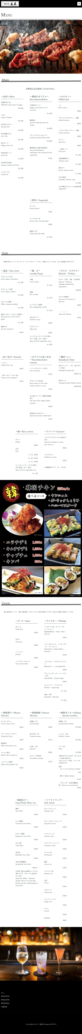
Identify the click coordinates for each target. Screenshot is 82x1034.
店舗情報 (4, 1006)
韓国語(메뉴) (5, 1003)
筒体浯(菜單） (6, 996)
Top (2, 993)
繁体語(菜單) (5, 1000)
